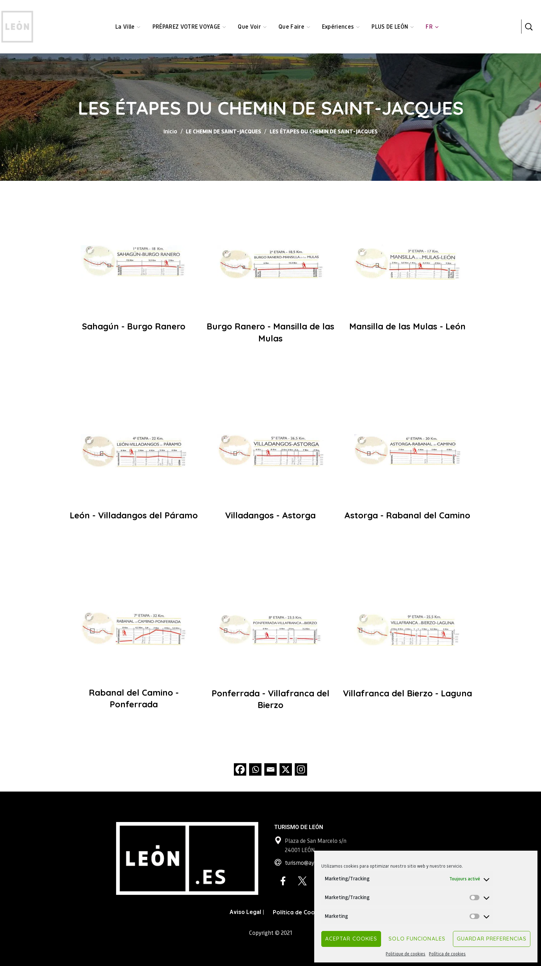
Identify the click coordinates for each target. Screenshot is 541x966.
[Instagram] (301, 769)
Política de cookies (447, 953)
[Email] (270, 769)
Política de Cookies (299, 912)
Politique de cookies (405, 953)
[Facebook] (240, 769)
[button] (528, 26)
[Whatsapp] (255, 769)
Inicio (170, 131)
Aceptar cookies (351, 938)
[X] (286, 769)
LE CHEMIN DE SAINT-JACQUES (223, 131)
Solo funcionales (417, 938)
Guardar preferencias (491, 938)
